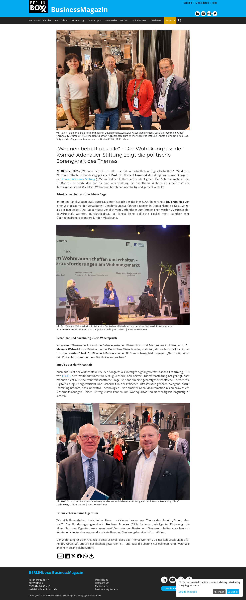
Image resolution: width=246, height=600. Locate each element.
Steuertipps (95, 20)
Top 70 (123, 20)
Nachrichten (61, 20)
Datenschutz (102, 583)
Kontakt (187, 2)
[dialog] (209, 588)
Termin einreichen (174, 588)
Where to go (78, 20)
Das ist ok (233, 591)
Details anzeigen (187, 591)
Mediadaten (202, 2)
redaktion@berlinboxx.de (43, 589)
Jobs (214, 2)
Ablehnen (219, 591)
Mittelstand (155, 20)
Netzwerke (111, 20)
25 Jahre (170, 20)
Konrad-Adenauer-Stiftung (78, 179)
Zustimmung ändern (106, 589)
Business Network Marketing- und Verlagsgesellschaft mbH (73, 595)
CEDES (66, 376)
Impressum (101, 579)
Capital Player (138, 20)
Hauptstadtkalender (40, 20)
